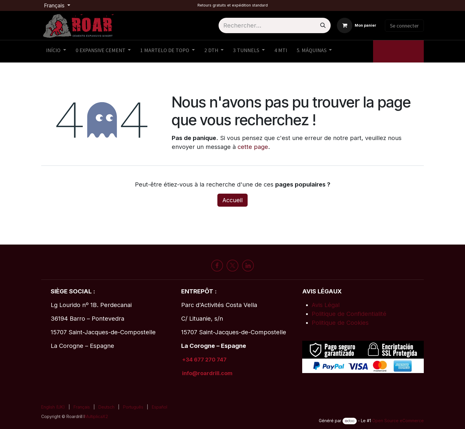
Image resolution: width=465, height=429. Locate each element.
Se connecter (404, 25)
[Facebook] (217, 265)
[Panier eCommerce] (356, 25)
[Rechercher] (323, 25)
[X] (232, 265)
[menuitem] (56, 51)
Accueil (232, 200)
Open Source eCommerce (398, 420)
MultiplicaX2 (96, 416)
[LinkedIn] (248, 265)
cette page (253, 146)
